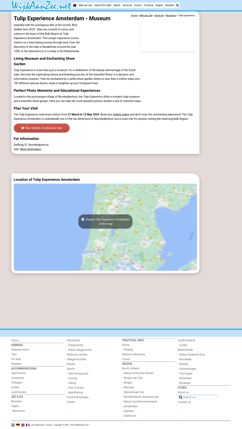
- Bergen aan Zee (132, 378)
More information (30, 149)
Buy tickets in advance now (41, 128)
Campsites (17, 378)
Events (138, 5)
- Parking (127, 349)
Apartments (18, 373)
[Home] (74, 5)
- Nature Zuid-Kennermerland (139, 401)
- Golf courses (75, 387)
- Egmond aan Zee (133, 392)
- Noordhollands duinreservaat (140, 396)
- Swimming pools (77, 373)
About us (183, 392)
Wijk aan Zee (85, 5)
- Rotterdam (185, 378)
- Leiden (182, 345)
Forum (126, 359)
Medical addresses (133, 354)
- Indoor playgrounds (79, 349)
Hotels (15, 387)
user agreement (37, 425)
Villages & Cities (76, 359)
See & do (127, 5)
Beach (117, 5)
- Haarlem (128, 411)
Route (125, 345)
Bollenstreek (185, 349)
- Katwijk (183, 364)
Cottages (16, 382)
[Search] (177, 5)
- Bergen (127, 382)
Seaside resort (20, 349)
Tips (14, 354)
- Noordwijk (185, 359)
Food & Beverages (78, 397)
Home (15, 340)
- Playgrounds (75, 345)
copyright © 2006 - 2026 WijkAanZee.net (71, 425)
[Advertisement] (215, 98)
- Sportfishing (75, 392)
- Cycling (72, 378)
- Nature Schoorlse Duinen (138, 373)
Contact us (184, 402)
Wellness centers (77, 354)
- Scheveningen (187, 368)
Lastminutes (18, 392)
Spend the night (103, 5)
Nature (71, 364)
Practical (148, 5)
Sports (71, 368)
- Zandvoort (129, 415)
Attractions (73, 340)
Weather (169, 5)
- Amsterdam (130, 406)
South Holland (186, 340)
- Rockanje (184, 383)
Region (159, 5)
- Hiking (71, 383)
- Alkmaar (128, 387)
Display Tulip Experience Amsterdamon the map (105, 221)
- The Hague (185, 373)
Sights (15, 406)
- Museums (18, 411)
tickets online (121, 114)
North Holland (130, 368)
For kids (16, 359)
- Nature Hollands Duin (191, 354)
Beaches (16, 401)
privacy (49, 425)
